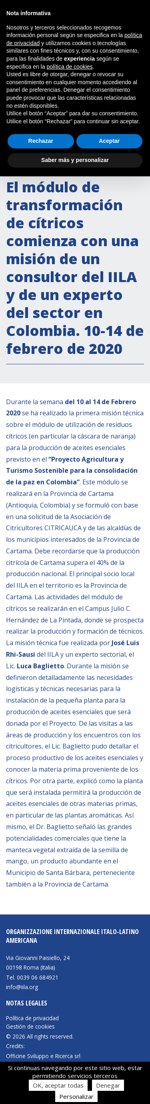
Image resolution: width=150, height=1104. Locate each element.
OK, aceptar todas (58, 1085)
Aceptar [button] (109, 141)
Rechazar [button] (40, 141)
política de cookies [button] (69, 66)
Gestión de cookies (30, 1026)
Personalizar (76, 1096)
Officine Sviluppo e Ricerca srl (43, 1056)
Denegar (108, 1085)
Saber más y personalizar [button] (75, 160)
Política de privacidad (32, 1018)
